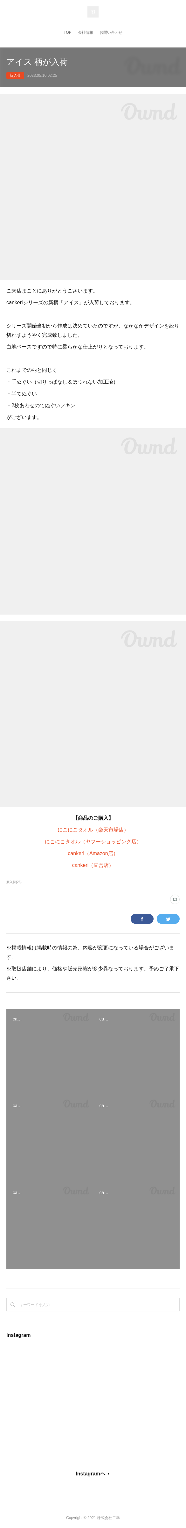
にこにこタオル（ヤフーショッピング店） (93, 841)
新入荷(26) (14, 882)
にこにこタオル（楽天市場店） (93, 829)
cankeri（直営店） (93, 865)
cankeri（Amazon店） (93, 853)
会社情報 (85, 32)
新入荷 (15, 75)
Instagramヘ (90, 1473)
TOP (67, 32)
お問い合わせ (111, 32)
